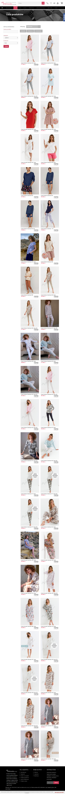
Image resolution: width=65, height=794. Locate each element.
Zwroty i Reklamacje (25, 779)
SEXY (15, 7)
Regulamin (23, 774)
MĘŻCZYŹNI (50, 7)
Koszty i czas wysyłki (25, 775)
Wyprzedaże (38, 31)
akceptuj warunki (59, 792)
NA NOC (25, 7)
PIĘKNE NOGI (31, 7)
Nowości (23, 31)
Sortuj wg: (22, 26)
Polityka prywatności (25, 777)
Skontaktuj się (23, 772)
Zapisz (56, 782)
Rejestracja (36, 775)
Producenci (62, 7)
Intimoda (8, 12)
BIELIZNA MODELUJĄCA (41, 7)
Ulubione (36, 772)
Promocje (30, 31)
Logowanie (36, 774)
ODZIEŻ (56, 7)
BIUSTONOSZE (8, 7)
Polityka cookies (24, 781)
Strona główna (2, 7)
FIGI (20, 7)
